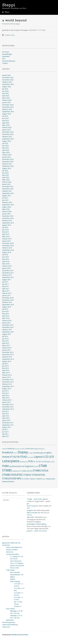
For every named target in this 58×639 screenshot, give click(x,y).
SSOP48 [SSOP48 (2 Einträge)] (36, 466)
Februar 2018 (7, 266)
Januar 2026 (6, 75)
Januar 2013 (6, 402)
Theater (5, 63)
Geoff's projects (32, 506)
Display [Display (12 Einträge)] (23, 452)
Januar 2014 (6, 377)
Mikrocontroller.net (33, 513)
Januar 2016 (6, 323)
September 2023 (8, 139)
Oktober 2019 (7, 221)
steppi (17, 24)
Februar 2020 (7, 211)
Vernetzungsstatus (8, 622)
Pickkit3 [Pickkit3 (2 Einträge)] (52, 462)
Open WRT (30, 517)
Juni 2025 (5, 91)
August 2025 (6, 87)
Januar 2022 (6, 184)
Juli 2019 (5, 227)
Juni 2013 (5, 391)
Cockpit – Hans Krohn (34, 499)
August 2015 (6, 334)
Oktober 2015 (7, 330)
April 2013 (5, 395)
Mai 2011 (5, 434)
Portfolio (24, 635)
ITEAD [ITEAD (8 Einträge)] (23, 456)
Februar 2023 (7, 155)
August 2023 (6, 141)
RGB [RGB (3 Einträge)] (22, 466)
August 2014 (6, 361)
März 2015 (6, 345)
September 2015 (8, 332)
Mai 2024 (5, 121)
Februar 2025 (7, 100)
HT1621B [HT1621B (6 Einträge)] (14, 456)
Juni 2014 (5, 366)
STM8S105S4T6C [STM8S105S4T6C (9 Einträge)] (12, 474)
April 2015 (5, 343)
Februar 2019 (7, 239)
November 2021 (8, 189)
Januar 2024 (6, 130)
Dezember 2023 (7, 132)
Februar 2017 (7, 293)
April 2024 (5, 123)
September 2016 (8, 305)
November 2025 (8, 80)
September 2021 (8, 193)
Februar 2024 (7, 127)
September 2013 (8, 386)
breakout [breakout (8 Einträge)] (7, 452)
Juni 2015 (5, 339)
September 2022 (8, 166)
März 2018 (6, 264)
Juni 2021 (5, 200)
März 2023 (6, 152)
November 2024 (8, 107)
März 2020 (6, 209)
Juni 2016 (5, 311)
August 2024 (6, 114)
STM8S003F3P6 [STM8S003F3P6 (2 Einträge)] (16, 471)
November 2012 (8, 407)
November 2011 (8, 423)
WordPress (15, 635)
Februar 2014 (7, 375)
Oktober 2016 (7, 302)
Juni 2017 (5, 284)
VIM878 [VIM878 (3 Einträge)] (39, 479)
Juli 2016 (5, 309)
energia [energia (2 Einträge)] (30, 453)
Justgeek (30, 510)
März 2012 (6, 418)
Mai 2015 (5, 341)
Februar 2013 (7, 400)
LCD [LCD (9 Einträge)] (45, 456)
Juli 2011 (5, 429)
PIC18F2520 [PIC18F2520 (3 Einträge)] (45, 462)
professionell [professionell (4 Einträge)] (15, 466)
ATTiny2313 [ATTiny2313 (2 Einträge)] (41, 449)
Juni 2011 (5, 432)
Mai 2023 (5, 148)
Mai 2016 (5, 314)
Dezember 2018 (7, 243)
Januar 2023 (6, 157)
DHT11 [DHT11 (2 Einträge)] (15, 453)
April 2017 (5, 289)
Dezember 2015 (7, 325)
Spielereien (10, 620)
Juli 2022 (5, 171)
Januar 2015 (6, 350)
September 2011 (8, 425)
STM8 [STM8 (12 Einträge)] (43, 466)
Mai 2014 (5, 368)
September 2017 (8, 277)
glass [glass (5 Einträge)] (49, 452)
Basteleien (6, 56)
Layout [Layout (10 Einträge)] (38, 457)
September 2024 (8, 112)
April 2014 (5, 370)
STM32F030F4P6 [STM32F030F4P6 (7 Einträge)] (11, 478)
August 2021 (6, 196)
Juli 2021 (5, 198)
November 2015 (8, 327)
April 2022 (5, 177)
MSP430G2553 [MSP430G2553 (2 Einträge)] (24, 462)
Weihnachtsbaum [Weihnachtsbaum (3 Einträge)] (8, 481)
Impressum (6, 627)
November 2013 (8, 382)
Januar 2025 (6, 102)
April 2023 (5, 150)
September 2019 (8, 223)
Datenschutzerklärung (10, 625)
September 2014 (8, 359)
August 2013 (6, 389)
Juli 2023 (5, 143)
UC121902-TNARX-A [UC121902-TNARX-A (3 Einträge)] (29, 479)
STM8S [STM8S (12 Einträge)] (7, 470)
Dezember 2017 (7, 270)
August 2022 (6, 168)
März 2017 (6, 291)
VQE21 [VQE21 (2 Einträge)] (44, 479)
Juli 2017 (5, 282)
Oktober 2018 (7, 248)
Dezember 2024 (7, 105)
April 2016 (5, 316)
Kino (13, 35)
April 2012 (5, 416)
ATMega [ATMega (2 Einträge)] (36, 449)
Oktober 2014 (7, 357)
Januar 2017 (6, 295)
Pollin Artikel (10, 570)
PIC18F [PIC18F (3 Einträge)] (38, 462)
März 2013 (6, 398)
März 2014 (6, 373)
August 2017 (6, 280)
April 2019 (5, 234)
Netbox (12, 579)
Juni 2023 (5, 146)
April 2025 (5, 96)
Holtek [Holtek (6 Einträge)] (5, 456)
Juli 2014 (5, 364)
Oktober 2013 (7, 384)
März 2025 (6, 98)
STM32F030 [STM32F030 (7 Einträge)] (38, 474)
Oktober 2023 (7, 136)
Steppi (8, 5)
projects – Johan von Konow (37, 531)
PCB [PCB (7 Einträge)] (30, 461)
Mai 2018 (5, 259)
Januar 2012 (6, 420)
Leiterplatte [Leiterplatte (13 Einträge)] (10, 461)
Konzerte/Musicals (8, 61)
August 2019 (6, 225)
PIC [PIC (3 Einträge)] (34, 462)
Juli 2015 (5, 336)
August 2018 (6, 252)
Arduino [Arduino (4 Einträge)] (11, 448)
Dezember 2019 (7, 216)
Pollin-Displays (15, 581)
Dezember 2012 (7, 404)
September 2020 (8, 205)
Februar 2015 (7, 348)
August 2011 (6, 427)
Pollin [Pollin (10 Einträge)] (5, 466)
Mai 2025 (5, 93)
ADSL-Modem (15, 572)
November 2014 (8, 355)
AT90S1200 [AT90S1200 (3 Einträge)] (29, 449)
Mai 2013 (5, 393)
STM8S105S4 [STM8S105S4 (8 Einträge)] (40, 470)
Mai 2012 (5, 414)
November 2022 (8, 161)
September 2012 (8, 409)
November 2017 (8, 273)
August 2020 (6, 207)
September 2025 (8, 84)
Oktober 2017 (7, 275)
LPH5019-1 (18, 606)
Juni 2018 (5, 257)
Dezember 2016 (7, 298)
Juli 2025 (5, 89)
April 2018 (5, 261)
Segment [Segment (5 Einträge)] (29, 466)
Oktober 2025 (7, 82)
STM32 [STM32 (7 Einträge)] (27, 474)
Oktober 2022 (7, 164)
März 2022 (6, 180)
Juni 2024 (5, 118)
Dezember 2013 (7, 379)
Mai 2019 (5, 232)
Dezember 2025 (7, 77)
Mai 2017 (5, 286)
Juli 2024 (5, 116)
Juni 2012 (5, 411)
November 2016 (8, 300)
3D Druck (5, 52)
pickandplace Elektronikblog (36, 524)
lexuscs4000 (10, 609)
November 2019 (8, 218)
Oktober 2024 (7, 109)
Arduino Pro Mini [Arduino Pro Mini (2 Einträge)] (20, 449)
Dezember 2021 (7, 186)
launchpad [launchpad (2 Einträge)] (30, 457)
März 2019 (6, 236)
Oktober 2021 (7, 191)
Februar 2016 (7, 320)
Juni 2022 (5, 173)
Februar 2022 (7, 182)
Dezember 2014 (7, 352)
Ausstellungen (7, 54)
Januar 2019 (6, 241)
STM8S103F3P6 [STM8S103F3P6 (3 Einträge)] (26, 471)
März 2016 (6, 318)
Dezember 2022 (7, 159)
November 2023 (8, 134)
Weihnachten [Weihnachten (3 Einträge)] (50, 479)
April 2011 (5, 436)
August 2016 (6, 307)
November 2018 (8, 246)
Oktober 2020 (7, 202)
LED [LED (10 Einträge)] (51, 457)
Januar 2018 (6, 268)
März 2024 (6, 125)
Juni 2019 (5, 230)
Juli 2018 (5, 255)
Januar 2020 (6, 214)
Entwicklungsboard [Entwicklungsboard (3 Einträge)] (39, 453)
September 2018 (8, 250)
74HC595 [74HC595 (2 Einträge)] (4, 449)
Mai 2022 (5, 175)
